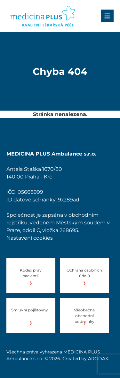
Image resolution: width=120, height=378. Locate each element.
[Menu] (107, 16)
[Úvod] (42, 16)
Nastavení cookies (29, 238)
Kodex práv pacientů (31, 273)
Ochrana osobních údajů (84, 273)
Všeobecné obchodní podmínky (84, 316)
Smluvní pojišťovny (29, 310)
